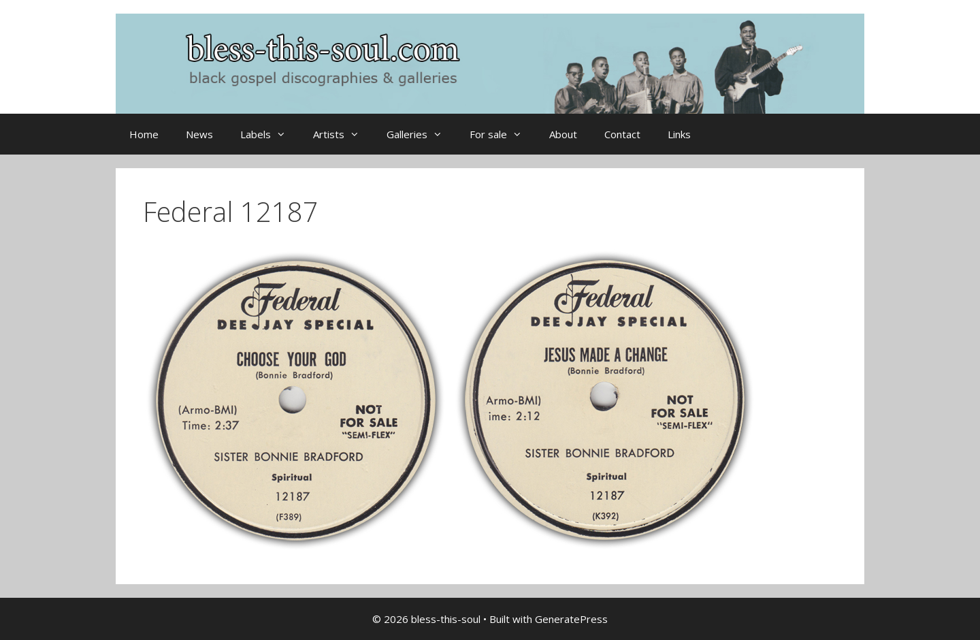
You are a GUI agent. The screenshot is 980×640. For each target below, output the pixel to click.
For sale (503, 134)
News (199, 134)
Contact (622, 134)
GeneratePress (571, 619)
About (563, 134)
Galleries (421, 134)
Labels (269, 134)
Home (144, 134)
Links (679, 134)
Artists (343, 134)
